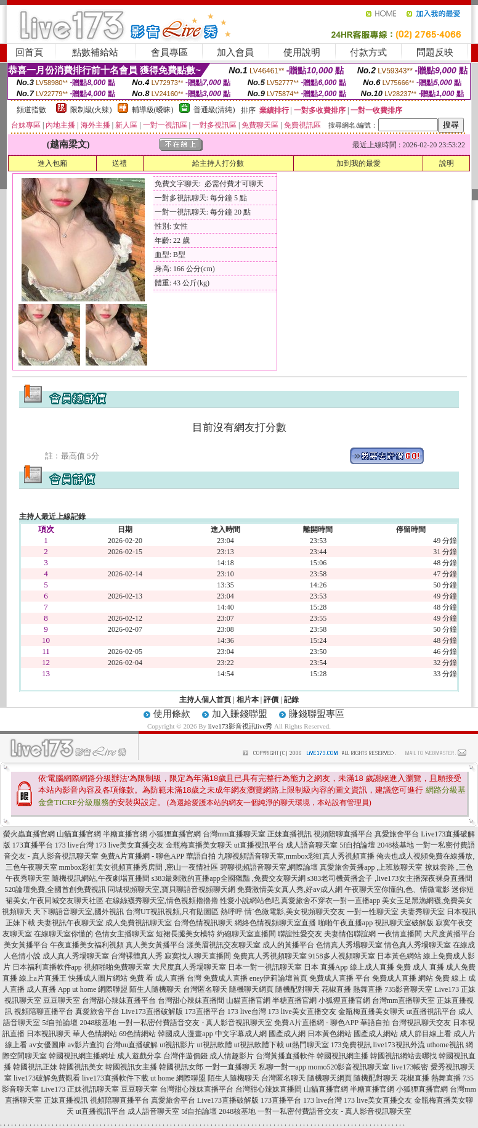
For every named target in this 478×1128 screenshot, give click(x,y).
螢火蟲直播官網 (29, 834)
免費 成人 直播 (420, 967)
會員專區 (169, 52)
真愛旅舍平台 (397, 834)
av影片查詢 (86, 1044)
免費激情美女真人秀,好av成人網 (289, 889)
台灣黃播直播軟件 (285, 1056)
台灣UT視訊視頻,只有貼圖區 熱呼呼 (184, 911)
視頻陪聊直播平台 (343, 834)
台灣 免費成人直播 (217, 978)
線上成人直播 (372, 967)
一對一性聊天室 (373, 911)
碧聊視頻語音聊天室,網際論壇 (269, 867)
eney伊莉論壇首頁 (278, 978)
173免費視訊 (351, 1044)
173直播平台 (32, 845)
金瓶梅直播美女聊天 (199, 845)
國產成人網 (287, 1033)
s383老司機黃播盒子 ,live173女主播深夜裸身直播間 (390, 878)
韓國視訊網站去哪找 (403, 1056)
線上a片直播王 (43, 978)
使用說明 (301, 52)
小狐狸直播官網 (175, 834)
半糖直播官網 (125, 834)
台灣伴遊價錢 (185, 1056)
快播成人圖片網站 (98, 978)
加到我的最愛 (358, 163)
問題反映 (434, 52)
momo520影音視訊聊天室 (349, 1067)
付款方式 (368, 52)
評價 (271, 699)
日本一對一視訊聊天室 (265, 967)
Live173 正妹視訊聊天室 (80, 1089)
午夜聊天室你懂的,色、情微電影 (397, 889)
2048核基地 (395, 845)
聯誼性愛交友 (300, 934)
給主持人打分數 (218, 163)
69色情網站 (137, 1033)
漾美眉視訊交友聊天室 (224, 945)
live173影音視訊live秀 (240, 726)
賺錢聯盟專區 (316, 714)
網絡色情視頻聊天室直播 (275, 922)
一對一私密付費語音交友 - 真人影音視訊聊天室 (195, 1022)
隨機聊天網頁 (251, 989)
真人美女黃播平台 (155, 945)
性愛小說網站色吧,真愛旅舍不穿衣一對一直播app (300, 900)
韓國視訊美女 (81, 1067)
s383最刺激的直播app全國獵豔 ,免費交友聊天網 (229, 878)
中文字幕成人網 (241, 1033)
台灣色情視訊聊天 (203, 922)
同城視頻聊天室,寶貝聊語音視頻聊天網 (171, 889)
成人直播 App (48, 989)
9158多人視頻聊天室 (342, 956)
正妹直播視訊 (289, 834)
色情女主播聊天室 (124, 934)
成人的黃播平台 (288, 945)
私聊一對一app (282, 1067)
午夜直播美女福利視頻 (87, 945)
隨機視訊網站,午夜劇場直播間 (101, 878)
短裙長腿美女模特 (185, 934)
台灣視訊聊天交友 (421, 1022)
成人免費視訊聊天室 (138, 922)
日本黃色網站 (399, 956)
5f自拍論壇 (357, 845)
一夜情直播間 (400, 934)
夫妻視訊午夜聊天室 (70, 922)
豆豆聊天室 (61, 1000)
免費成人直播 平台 (339, 978)
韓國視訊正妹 (35, 1067)
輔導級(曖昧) (153, 109)
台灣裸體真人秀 (137, 956)
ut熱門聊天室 (307, 1044)
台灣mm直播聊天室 (234, 834)
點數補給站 (95, 52)
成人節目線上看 (426, 1033)
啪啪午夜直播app (345, 922)
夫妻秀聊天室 (422, 911)
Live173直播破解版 (152, 1011)
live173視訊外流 (399, 1044)
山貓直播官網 (79, 834)
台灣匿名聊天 (205, 989)
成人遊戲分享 (139, 1056)
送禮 (119, 163)
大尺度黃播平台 (450, 934)
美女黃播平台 (26, 945)
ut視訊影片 (177, 1044)
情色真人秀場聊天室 (417, 945)
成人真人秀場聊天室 (76, 956)
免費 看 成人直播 (157, 978)
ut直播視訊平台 (259, 845)
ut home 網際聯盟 (100, 989)
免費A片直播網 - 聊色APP (142, 856)
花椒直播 (336, 989)
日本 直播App (326, 967)
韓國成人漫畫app (185, 1033)
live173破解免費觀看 (47, 1078)
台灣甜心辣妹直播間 (191, 1000)
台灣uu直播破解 (132, 1044)
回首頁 (29, 52)
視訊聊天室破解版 (404, 922)
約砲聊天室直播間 (246, 934)
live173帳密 (410, 1067)
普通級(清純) (214, 109)
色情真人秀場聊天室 (349, 945)
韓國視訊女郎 (181, 1067)
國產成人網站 (376, 1033)
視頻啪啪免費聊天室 (117, 967)
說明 (446, 163)
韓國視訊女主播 (131, 1067)
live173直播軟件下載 (115, 1078)
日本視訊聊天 (48, 1033)
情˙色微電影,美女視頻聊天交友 (295, 911)
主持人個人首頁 (205, 699)
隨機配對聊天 (297, 989)
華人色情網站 (95, 1033)
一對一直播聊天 (231, 1067)
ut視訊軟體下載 (259, 1044)
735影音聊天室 (408, 989)
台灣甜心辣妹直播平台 (119, 1000)
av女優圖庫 (47, 1044)
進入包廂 (52, 163)
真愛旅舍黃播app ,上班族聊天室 (371, 867)
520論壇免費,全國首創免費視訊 (55, 889)
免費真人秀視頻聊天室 (270, 956)
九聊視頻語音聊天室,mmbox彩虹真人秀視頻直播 (296, 856)
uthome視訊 (445, 1044)
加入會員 (235, 52)
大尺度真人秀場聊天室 (189, 967)
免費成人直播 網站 (402, 978)
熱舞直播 (368, 989)
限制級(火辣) (91, 109)
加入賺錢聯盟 (239, 714)
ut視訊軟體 (214, 1044)
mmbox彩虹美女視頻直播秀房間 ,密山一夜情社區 (139, 867)
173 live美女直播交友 (129, 845)
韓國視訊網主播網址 (82, 1056)
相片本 (248, 699)
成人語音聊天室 (312, 845)
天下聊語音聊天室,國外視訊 (78, 911)
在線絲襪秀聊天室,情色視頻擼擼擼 (161, 900)
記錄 (291, 699)
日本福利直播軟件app (47, 967)
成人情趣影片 (231, 1056)
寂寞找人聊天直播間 (197, 956)
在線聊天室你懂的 (63, 934)
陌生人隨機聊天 (155, 989)
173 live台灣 (74, 845)
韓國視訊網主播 (342, 1056)
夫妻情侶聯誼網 (350, 934)
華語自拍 (201, 856)
